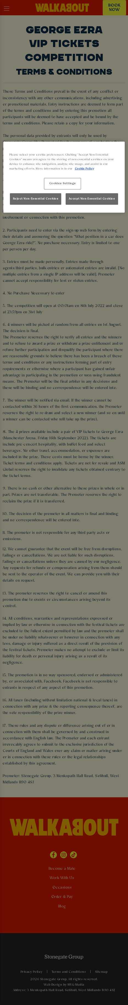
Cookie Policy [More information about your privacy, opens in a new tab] (84, 168)
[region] (64, 177)
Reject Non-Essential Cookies (35, 198)
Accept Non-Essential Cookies (92, 198)
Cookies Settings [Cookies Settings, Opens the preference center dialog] (62, 183)
